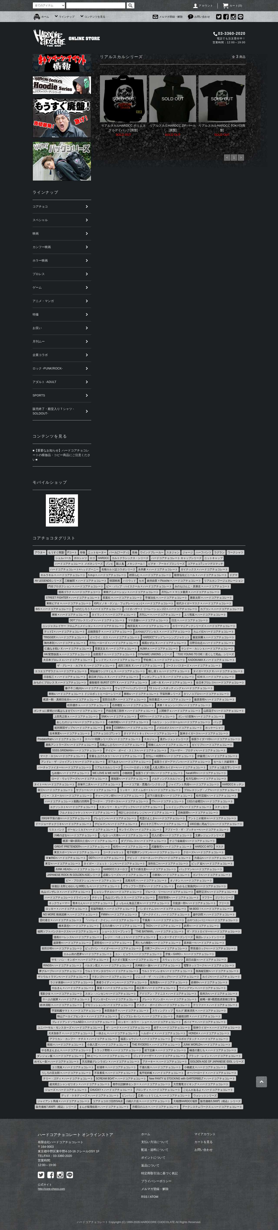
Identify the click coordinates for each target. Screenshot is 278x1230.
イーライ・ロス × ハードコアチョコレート (115, 637)
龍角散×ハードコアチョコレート (169, 982)
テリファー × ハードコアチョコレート (215, 1005)
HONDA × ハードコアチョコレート (209, 1033)
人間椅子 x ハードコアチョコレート (180, 710)
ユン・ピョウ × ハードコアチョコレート (138, 954)
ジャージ (187, 552)
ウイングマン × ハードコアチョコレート (202, 988)
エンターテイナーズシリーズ (176, 937)
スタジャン (172, 552)
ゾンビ (109, 563)
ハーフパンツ (203, 552)
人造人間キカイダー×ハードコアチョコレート (179, 767)
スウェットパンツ (172, 959)
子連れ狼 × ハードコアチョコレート (160, 1067)
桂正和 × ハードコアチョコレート (156, 988)
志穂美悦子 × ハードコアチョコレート (110, 631)
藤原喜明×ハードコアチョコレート (214, 699)
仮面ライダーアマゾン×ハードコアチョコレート (182, 761)
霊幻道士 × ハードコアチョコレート (61, 920)
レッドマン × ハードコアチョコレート (118, 659)
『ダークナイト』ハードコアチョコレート (165, 914)
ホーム (41, 16)
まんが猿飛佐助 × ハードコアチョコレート (104, 1106)
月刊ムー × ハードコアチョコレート (160, 614)
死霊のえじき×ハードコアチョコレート (162, 818)
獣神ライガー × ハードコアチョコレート (217, 1027)
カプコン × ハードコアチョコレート (221, 609)
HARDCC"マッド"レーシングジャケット (166, 637)
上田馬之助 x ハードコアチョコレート (76, 716)
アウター (40, 552)
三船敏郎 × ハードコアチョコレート (86, 580)
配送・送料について (155, 1149)
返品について (150, 1165)
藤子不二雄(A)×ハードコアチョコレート (88, 688)
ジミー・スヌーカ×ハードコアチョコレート (66, 795)
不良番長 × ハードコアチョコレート (115, 1072)
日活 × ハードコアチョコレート (189, 620)
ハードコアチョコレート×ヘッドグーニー (74, 569)
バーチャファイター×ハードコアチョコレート (64, 767)
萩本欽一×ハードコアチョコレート (204, 942)
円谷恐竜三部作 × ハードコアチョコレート (131, 710)
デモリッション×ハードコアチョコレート (109, 1005)
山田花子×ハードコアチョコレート (224, 710)
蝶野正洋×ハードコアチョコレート (216, 891)
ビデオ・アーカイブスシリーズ (166, 563)
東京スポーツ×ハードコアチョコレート (77, 852)
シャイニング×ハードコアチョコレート (189, 807)
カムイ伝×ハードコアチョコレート (213, 631)
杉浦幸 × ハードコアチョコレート (116, 1067)
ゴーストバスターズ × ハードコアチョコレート (193, 665)
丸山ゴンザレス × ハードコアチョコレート (66, 891)
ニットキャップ (213, 558)
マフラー (207, 897)
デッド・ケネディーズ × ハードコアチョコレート (90, 1095)
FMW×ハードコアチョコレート (119, 914)
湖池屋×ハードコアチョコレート (130, 778)
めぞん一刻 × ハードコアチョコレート (56, 1061)
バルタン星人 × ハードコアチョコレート (108, 965)
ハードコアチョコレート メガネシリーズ (79, 563)
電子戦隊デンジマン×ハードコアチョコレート (153, 852)
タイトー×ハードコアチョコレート (54, 784)
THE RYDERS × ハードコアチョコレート (156, 1044)
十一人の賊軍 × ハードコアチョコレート (66, 999)
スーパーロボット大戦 (136, 767)
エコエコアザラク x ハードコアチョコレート (61, 671)
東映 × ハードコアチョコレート (70, 614)
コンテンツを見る (92, 16)
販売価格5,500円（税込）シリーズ (220, 1101)
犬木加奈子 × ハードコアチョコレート (70, 1033)
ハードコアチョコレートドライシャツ (67, 897)
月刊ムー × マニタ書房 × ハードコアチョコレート (190, 592)
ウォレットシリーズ (205, 1095)
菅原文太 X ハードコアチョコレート (116, 648)
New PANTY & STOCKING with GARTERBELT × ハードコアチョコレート (192, 1078)
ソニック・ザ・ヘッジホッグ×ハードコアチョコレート (167, 976)
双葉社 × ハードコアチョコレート (122, 597)
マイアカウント (205, 1134)
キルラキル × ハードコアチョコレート (63, 575)
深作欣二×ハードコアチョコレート (168, 863)
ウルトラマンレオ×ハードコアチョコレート (167, 971)
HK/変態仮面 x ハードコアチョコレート (67, 654)
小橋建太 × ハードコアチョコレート (205, 1067)
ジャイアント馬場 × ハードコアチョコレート (63, 1101)
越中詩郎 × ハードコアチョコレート (214, 914)
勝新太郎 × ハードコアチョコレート (211, 597)
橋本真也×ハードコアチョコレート (79, 925)
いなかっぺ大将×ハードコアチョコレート (124, 835)
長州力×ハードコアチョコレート (219, 993)
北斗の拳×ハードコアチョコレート (122, 925)
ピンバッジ (128, 1095)
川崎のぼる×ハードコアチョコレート (75, 835)
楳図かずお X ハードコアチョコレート (164, 642)
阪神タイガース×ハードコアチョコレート (204, 733)
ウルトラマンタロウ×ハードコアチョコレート (112, 971)
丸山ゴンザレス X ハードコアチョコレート (130, 897)
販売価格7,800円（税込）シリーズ (56, 1106)
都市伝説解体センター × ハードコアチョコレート (141, 1084)
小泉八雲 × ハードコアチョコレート (108, 1044)
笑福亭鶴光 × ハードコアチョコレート (113, 908)
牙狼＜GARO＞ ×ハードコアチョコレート (189, 954)
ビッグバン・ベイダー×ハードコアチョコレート (113, 948)
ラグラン (219, 552)
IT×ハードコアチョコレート (168, 801)
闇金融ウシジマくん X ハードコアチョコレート (118, 671)
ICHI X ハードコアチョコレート (215, 676)
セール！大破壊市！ (225, 761)
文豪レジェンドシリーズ (209, 835)
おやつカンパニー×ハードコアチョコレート (212, 920)
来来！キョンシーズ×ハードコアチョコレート (184, 705)
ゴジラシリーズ (224, 897)
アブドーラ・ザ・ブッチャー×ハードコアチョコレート (197, 829)
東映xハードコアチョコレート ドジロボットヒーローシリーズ (85, 693)
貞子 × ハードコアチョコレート (172, 1027)
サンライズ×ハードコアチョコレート (140, 829)
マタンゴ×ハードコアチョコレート (112, 976)
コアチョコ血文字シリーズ (224, 767)
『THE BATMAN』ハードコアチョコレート (158, 931)
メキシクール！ (136, 563)
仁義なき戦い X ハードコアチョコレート (68, 648)
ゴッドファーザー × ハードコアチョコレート (159, 1055)
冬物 (82, 552)
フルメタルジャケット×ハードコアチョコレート (88, 812)
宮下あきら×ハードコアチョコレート (129, 761)
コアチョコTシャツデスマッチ (205, 563)
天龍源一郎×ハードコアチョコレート (194, 903)
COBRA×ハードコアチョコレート (134, 727)
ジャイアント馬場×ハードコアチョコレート (193, 784)
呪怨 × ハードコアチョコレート (65, 1044)
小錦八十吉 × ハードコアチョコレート (148, 1101)
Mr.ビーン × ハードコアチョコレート (108, 1055)
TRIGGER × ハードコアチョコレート (65, 637)
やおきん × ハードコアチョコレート (73, 988)
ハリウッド (129, 580)
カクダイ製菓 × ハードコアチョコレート (135, 959)
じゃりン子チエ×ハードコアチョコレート (118, 891)
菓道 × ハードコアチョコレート (115, 988)
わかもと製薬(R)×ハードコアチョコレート (202, 886)
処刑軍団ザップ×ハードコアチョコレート (79, 727)
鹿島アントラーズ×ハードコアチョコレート (71, 744)
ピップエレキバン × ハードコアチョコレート (147, 1016)
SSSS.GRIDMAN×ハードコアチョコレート (77, 750)
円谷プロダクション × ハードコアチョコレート (75, 586)
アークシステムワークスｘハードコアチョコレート (212, 1106)
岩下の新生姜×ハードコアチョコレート (170, 795)
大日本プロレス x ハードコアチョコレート (68, 659)
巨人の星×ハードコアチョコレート (172, 835)
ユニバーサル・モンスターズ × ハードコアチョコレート (70, 1027)
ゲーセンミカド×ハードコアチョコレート (92, 829)
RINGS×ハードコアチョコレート (62, 965)
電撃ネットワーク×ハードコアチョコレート (209, 965)
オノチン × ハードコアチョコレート (191, 880)
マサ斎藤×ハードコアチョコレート (148, 620)
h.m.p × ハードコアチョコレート (107, 575)
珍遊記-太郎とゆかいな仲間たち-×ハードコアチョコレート (86, 886)
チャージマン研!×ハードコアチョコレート (119, 795)
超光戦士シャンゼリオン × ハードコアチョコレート (80, 1084)
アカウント (203, 5)
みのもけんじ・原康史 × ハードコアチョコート (202, 586)
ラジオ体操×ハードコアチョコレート (71, 982)
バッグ (217, 722)
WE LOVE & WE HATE (106, 773)
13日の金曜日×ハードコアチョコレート (210, 801)
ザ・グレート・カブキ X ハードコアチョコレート (86, 665)
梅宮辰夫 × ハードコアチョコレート (148, 626)
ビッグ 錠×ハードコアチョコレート (212, 863)
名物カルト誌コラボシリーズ (118, 569)
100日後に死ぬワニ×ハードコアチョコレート (216, 824)
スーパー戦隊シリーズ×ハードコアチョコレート (113, 739)
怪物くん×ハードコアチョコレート (168, 744)
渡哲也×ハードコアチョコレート (113, 942)
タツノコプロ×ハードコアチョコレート (206, 693)
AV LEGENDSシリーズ (48, 580)
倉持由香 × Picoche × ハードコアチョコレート (174, 580)
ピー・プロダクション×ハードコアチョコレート (94, 880)
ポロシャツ (80, 558)
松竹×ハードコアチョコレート (131, 846)
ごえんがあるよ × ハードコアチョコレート (208, 1089)
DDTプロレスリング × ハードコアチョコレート (97, 620)
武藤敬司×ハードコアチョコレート (171, 846)
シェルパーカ (63, 558)
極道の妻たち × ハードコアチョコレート (213, 1050)
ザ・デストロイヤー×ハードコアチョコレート (213, 931)
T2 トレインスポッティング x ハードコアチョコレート (181, 688)
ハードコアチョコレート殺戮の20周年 (67, 801)
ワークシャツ (235, 552)
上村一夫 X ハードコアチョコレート (172, 682)
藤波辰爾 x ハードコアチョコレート (214, 637)
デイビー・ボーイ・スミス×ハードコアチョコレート (136, 750)
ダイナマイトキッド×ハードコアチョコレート (150, 733)
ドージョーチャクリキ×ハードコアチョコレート (64, 824)
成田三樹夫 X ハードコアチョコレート (140, 665)
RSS (144, 1196)
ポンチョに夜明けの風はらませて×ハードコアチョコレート (68, 710)
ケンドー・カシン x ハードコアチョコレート (207, 648)
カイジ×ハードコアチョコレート (221, 976)
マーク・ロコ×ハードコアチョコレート (63, 756)
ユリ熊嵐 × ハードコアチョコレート (205, 614)
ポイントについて (153, 1157)
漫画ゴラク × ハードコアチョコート (79, 592)
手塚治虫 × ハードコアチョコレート (166, 597)
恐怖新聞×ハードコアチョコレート (198, 812)
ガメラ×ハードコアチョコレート (212, 874)
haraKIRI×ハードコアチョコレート (206, 773)
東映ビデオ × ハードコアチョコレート (68, 603)
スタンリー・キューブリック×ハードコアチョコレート (131, 807)
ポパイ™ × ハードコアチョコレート (205, 1022)
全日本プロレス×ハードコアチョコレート (220, 682)
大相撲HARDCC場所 (185, 1101)
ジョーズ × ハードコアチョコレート (66, 1089)
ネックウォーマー (59, 903)
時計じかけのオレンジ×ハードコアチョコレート (147, 812)
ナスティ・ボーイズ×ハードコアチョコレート (163, 1005)
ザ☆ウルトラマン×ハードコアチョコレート (63, 976)
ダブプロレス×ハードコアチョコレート (144, 840)
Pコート (72, 552)
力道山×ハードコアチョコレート (213, 857)
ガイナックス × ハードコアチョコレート (204, 569)
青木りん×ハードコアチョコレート (93, 903)
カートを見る (203, 1142)
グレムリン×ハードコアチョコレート (115, 818)
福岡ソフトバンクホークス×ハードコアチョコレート (68, 931)
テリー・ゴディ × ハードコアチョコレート (68, 1078)
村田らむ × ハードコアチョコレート (150, 575)
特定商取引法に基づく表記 (159, 1173)
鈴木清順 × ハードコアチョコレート (61, 1005)
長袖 (134, 552)
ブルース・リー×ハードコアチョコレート (169, 891)
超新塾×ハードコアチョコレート (72, 942)
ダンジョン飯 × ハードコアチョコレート (60, 1055)
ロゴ (92, 558)
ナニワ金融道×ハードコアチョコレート (192, 840)
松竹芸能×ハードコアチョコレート (216, 795)
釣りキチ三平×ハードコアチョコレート (164, 824)
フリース (224, 903)
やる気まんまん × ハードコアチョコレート (66, 1050)
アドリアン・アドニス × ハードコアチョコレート (168, 993)
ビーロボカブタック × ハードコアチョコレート (200, 1038)
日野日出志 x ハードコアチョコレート (212, 642)
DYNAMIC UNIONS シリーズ (155, 654)
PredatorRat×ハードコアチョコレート (60, 739)
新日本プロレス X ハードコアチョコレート (114, 676)
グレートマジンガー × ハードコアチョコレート (169, 999)
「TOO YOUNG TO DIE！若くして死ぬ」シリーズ (204, 654)
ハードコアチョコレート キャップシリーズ (176, 558)
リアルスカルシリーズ (107, 767)
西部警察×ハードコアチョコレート (178, 897)
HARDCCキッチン (233, 784)
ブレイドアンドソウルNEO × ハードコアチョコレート (83, 1022)
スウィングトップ (162, 1010)
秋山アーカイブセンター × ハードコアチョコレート (87, 1016)
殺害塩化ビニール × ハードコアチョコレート (200, 575)
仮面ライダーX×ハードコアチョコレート (159, 773)
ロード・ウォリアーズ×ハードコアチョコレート (79, 778)
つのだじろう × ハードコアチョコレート (98, 609)
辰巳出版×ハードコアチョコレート (206, 959)
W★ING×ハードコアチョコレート (66, 857)
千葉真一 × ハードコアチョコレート (163, 920)
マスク (219, 846)
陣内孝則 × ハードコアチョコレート (65, 642)
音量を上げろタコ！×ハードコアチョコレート (116, 756)
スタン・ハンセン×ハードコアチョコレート (110, 993)
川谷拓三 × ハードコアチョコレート (65, 676)
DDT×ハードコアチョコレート (106, 857)
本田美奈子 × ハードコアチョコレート (126, 1010)
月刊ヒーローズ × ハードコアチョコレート (114, 642)
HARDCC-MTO (204, 846)
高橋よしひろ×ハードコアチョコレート (122, 744)
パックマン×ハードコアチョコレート (200, 869)
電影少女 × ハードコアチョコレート (61, 993)
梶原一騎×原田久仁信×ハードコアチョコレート (90, 840)
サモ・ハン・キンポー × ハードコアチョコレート (80, 959)
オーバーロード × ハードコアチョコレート (212, 1072)
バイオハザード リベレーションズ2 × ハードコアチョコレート (160, 609)
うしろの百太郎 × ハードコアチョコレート (66, 1072)
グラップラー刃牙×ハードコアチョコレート (148, 886)
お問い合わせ (199, 16)
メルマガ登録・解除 (168, 16)
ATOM (154, 1196)
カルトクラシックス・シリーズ (130, 558)
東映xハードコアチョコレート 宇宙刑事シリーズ (152, 693)
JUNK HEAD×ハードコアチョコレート (78, 869)
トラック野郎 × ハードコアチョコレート (118, 1050)
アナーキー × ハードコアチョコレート (164, 1061)
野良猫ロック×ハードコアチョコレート (213, 948)
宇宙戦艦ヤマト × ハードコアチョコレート (77, 1010)
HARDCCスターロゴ (115, 869)
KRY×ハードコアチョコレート (157, 716)
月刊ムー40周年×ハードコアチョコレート (170, 756)
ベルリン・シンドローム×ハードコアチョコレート (181, 722)
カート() (232, 5)
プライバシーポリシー (156, 1181)
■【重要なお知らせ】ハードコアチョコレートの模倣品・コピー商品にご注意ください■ (61, 455)
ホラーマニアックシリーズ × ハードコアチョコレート (203, 626)
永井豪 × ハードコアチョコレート (158, 569)
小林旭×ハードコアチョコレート (171, 874)
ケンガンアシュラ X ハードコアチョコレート (168, 676)
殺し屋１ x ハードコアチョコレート (169, 671)
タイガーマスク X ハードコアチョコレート (218, 671)
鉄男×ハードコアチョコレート (201, 925)
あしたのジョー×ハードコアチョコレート (81, 722)
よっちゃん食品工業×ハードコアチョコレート (143, 903)
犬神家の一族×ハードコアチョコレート (158, 965)
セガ (141, 580)
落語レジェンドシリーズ (210, 937)
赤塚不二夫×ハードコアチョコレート (99, 784)
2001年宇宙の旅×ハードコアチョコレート (66, 818)
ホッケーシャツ (214, 727)
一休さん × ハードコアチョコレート (117, 1033)
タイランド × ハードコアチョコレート (114, 614)
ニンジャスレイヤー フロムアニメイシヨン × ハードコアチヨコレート (83, 626)
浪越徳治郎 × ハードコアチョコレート (198, 1016)
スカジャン (150, 739)
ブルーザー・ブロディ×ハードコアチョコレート (198, 750)
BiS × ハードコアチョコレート (53, 609)
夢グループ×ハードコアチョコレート (60, 971)
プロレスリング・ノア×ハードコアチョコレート (212, 790)
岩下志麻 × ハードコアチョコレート (165, 1050)
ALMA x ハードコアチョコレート (159, 648)
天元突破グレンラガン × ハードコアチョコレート (111, 1061)
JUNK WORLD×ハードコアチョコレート (207, 1044)
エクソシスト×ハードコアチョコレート (73, 807)
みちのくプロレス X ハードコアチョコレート (60, 682)
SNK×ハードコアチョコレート (119, 716)
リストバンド (57, 829)
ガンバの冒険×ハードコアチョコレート (201, 716)
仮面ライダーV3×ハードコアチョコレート (215, 739)
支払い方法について (155, 1142)
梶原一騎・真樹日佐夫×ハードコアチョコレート (71, 699)
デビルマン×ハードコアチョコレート (116, 824)
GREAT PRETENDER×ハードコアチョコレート (82, 846)
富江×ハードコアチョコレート (55, 790)
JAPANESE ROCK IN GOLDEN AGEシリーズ (73, 874)
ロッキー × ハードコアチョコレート (67, 908)
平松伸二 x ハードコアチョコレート (164, 659)
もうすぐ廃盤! (56, 552)
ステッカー (221, 807)
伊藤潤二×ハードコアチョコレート (217, 756)
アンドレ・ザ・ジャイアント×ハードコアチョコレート (73, 761)
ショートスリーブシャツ (116, 931)
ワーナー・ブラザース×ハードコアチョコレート (120, 801)
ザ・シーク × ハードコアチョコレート (128, 1027)
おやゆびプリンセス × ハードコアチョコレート (162, 631)
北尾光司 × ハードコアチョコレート (146, 880)
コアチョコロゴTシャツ (107, 733)
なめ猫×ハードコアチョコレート (71, 773)
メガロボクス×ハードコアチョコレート (179, 727)
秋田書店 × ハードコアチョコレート (170, 699)
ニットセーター (97, 552)
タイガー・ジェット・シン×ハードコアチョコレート (114, 863)
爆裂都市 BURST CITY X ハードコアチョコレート (118, 682)
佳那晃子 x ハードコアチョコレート (114, 654)
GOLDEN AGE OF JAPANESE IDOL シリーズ (217, 1061)
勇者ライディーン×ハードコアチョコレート (121, 982)
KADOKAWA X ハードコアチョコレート (211, 659)
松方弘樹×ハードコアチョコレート (206, 778)
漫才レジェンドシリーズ (174, 739)
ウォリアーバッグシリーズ (130, 688)
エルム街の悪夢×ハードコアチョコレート (88, 954)
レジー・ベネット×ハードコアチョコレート (130, 937)
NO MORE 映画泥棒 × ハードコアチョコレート (70, 914)
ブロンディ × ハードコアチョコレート (158, 1089)
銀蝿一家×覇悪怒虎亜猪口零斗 (217, 999)
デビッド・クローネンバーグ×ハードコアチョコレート (159, 857)
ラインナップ (64, 16)
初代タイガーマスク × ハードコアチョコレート (204, 603)
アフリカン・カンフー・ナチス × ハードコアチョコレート (84, 1038)
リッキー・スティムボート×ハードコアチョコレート (150, 790)
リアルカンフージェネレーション (223, 580)
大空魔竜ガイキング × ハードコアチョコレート (200, 1084)
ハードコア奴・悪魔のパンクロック (144, 784)
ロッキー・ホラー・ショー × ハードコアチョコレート (149, 1022)
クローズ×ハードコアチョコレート (203, 852)
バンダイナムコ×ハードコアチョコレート (162, 908)
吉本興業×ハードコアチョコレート (70, 733)
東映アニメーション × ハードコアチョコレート (131, 592)
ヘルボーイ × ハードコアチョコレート (163, 1033)
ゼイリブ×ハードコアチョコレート (212, 744)
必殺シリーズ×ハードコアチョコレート (126, 874)
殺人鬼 (120, 563)
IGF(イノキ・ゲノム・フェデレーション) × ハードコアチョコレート (134, 603)
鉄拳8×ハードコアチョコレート (209, 982)
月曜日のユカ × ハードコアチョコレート (155, 1106)
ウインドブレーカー (152, 552)
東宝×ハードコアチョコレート (63, 863)
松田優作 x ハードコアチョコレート (88, 705)
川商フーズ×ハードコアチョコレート (166, 948)
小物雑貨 (127, 773)
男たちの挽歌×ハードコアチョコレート (158, 942)
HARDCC (103, 558)
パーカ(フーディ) (119, 552)
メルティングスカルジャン (167, 778)
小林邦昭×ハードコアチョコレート (128, 722)
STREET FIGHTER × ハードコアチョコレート (73, 597)
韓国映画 (114, 580)
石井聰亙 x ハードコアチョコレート (133, 705)
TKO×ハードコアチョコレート (163, 925)
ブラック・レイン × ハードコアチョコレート (215, 1055)
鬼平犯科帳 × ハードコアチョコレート (161, 1072)
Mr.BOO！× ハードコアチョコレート (210, 908)
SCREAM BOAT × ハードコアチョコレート (121, 1078)
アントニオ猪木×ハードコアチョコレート (212, 818)
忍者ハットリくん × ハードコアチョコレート (164, 1095)
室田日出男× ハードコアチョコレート (124, 699)
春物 (108, 727)
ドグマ (233, 575)
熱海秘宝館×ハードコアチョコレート (217, 971)
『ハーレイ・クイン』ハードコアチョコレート (112, 920)
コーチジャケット (113, 852)
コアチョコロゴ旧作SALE (108, 1101)
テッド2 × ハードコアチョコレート (64, 631)
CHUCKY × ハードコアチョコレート (111, 1089)
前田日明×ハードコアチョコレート (62, 948)
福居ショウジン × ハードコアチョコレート (145, 1038)
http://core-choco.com (51, 1188)
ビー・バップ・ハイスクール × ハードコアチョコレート (139, 586)
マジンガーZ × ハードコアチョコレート (116, 999)
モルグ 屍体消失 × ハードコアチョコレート (201, 1010)
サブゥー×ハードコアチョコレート (96, 790)
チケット (97, 897)
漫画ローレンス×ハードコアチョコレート (78, 937)
